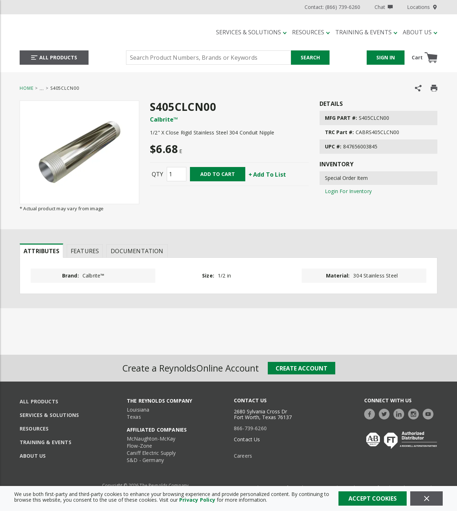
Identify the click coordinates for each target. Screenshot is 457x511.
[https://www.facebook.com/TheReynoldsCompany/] (371, 413)
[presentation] (41, 251)
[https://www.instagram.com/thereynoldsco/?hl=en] (415, 413)
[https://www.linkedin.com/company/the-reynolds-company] (400, 413)
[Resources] (311, 32)
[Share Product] (418, 88)
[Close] (426, 498)
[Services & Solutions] (251, 32)
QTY (157, 174)
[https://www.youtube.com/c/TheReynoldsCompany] (430, 413)
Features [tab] (85, 251)
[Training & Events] (366, 32)
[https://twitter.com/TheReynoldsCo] (386, 413)
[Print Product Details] (434, 88)
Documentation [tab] (137, 251)
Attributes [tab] (41, 251)
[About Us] (420, 32)
